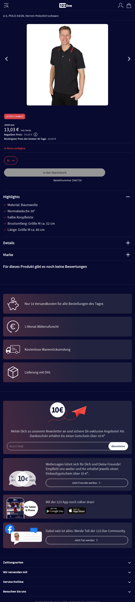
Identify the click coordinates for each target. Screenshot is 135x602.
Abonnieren (118, 446)
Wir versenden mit (67, 572)
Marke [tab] (66, 254)
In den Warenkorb (54, 172)
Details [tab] (66, 242)
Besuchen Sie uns (67, 591)
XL (11, 160)
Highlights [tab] (66, 196)
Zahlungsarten (67, 562)
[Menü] (6, 5)
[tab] (67, 266)
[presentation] (6, 59)
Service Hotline (67, 582)
